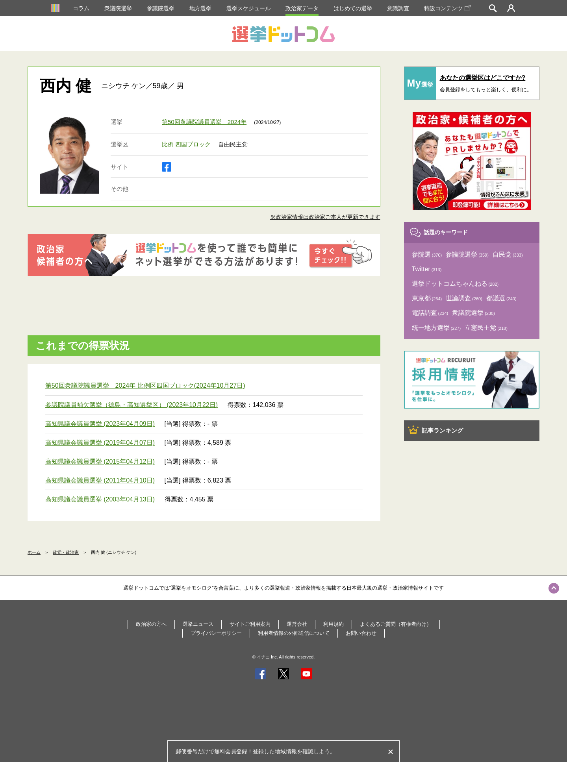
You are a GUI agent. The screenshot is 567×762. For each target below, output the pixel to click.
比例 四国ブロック (186, 144)
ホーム (34, 552)
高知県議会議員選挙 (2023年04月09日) (100, 423)
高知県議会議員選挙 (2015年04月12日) (100, 461)
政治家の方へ (151, 624)
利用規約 (333, 624)
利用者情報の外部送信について (294, 633)
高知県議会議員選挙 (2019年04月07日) (100, 442)
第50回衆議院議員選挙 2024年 (204, 121)
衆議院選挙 (118, 8)
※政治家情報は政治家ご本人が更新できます (325, 217)
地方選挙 (200, 8)
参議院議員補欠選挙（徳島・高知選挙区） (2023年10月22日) (131, 404)
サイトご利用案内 (250, 624)
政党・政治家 (66, 552)
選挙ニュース (198, 624)
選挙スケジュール (248, 8)
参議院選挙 (160, 8)
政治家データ (302, 8)
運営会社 (297, 624)
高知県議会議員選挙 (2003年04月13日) (100, 499)
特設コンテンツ (447, 8)
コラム (81, 8)
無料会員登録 (230, 751)
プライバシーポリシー (216, 633)
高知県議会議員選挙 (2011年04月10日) (100, 480)
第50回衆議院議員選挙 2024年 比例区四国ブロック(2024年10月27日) (145, 385)
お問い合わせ (361, 633)
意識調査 (398, 8)
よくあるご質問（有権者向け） (396, 624)
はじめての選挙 (353, 8)
